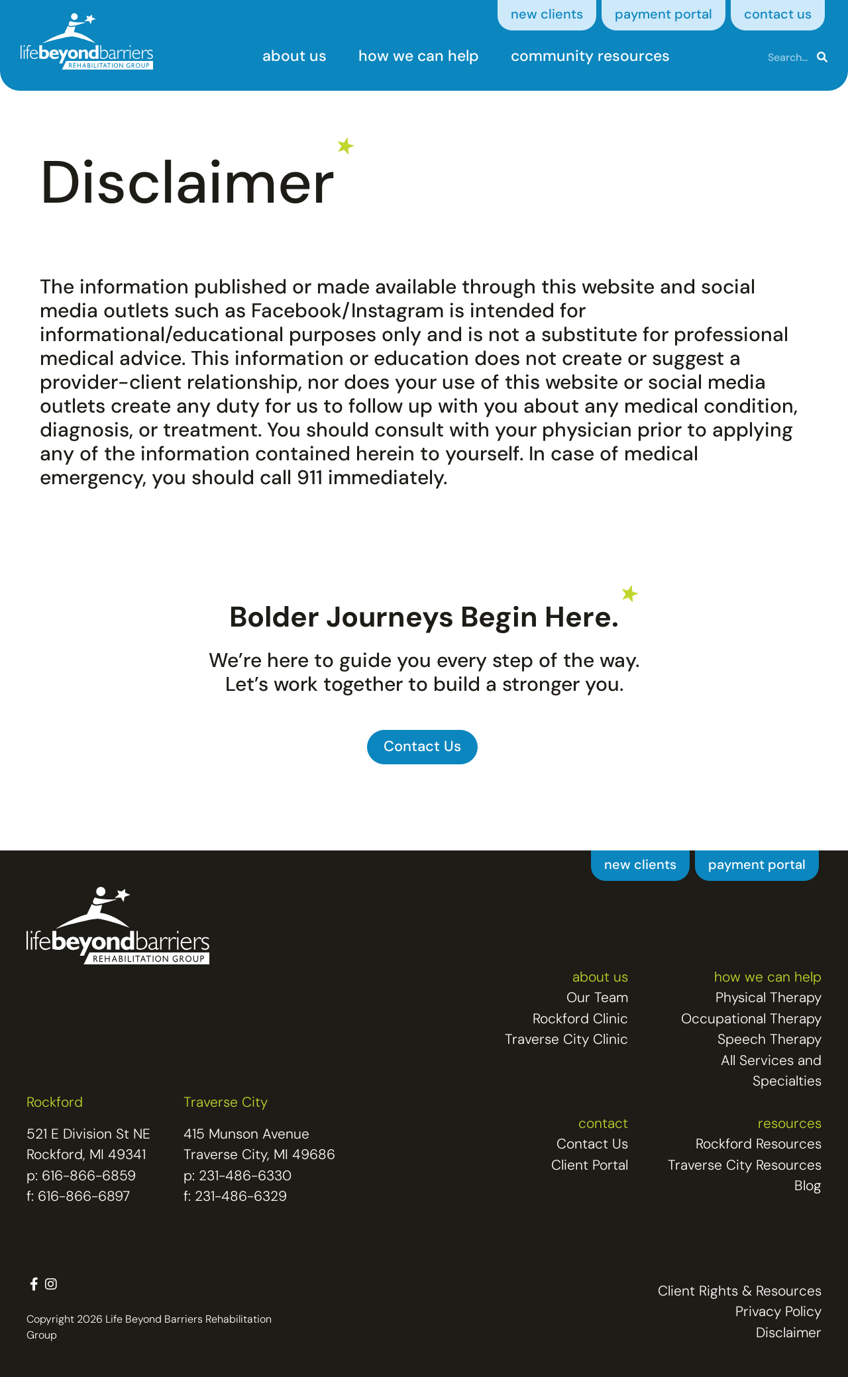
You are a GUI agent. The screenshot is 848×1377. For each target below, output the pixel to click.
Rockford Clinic (580, 1020)
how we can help (418, 57)
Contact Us (592, 1145)
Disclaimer (789, 1334)
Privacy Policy (778, 1312)
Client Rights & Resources (740, 1292)
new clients (547, 15)
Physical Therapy (769, 998)
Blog (808, 1187)
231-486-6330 (245, 1177)
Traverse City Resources (745, 1166)
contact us (778, 15)
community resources (590, 57)
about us (294, 57)
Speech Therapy (769, 1040)
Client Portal (589, 1166)
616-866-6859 (89, 1177)
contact (603, 1124)
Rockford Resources (759, 1145)
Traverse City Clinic (566, 1040)
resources (790, 1124)
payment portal (663, 15)
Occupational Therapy (751, 1020)
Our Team (597, 998)
